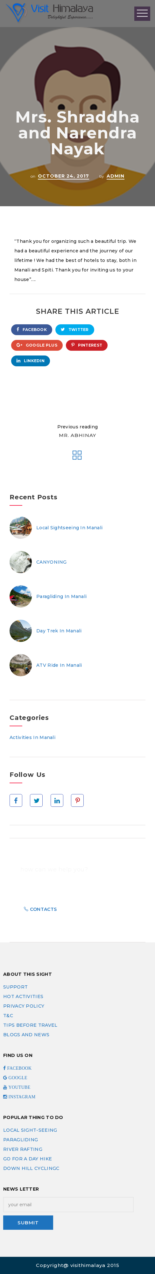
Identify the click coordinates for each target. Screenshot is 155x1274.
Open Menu (142, 13)
